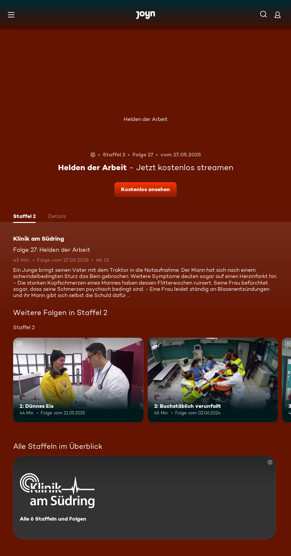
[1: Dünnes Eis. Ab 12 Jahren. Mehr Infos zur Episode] (78, 380)
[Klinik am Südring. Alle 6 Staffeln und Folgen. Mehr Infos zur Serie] (144, 497)
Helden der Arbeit (146, 119)
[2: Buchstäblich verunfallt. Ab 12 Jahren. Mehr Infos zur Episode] (213, 380)
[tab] (24, 217)
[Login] (277, 14)
